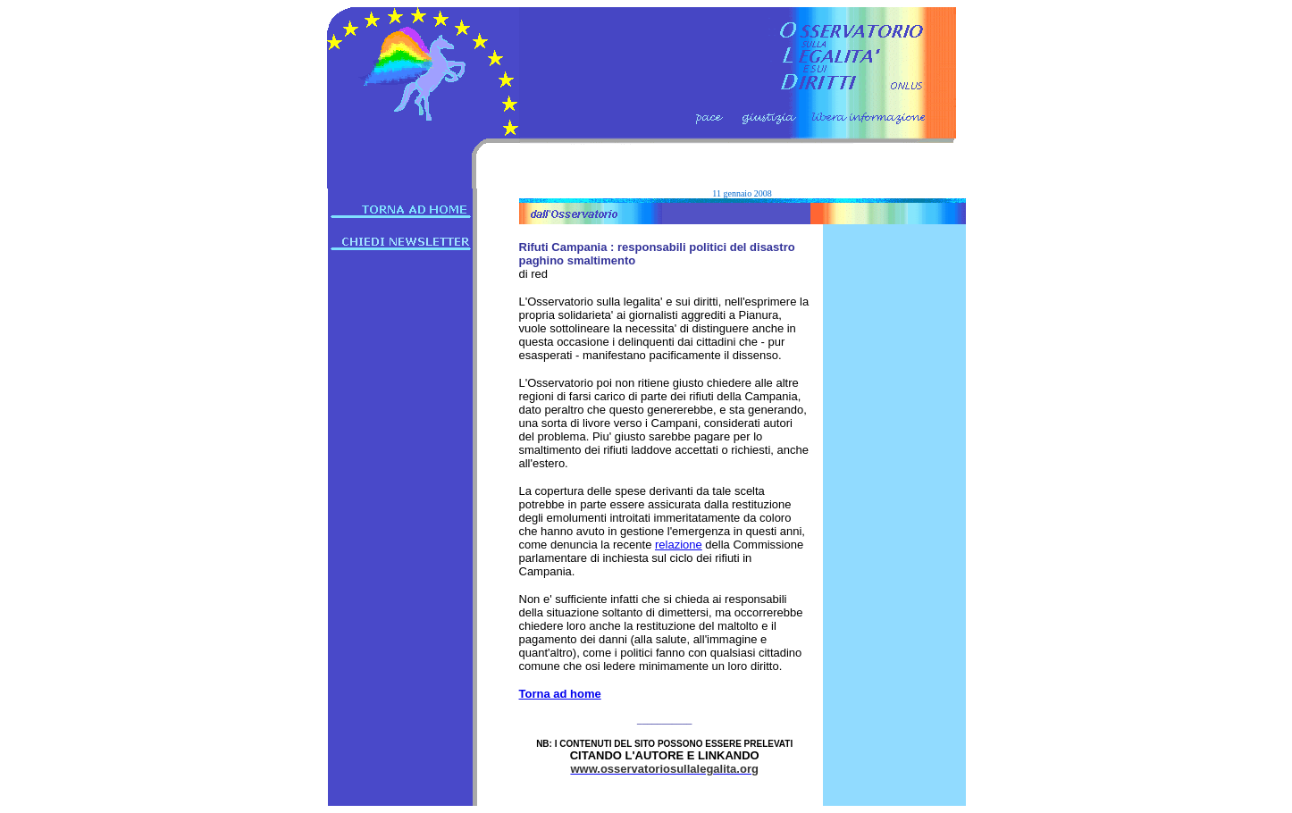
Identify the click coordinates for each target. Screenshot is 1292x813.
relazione (678, 544)
